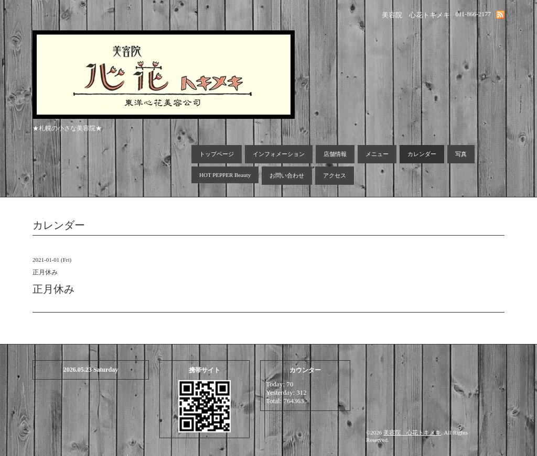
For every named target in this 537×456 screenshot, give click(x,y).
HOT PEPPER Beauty (225, 175)
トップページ (216, 154)
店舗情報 (335, 154)
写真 (461, 154)
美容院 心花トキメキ (412, 432)
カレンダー (421, 154)
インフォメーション (279, 154)
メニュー (377, 154)
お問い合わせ (287, 175)
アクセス (334, 175)
